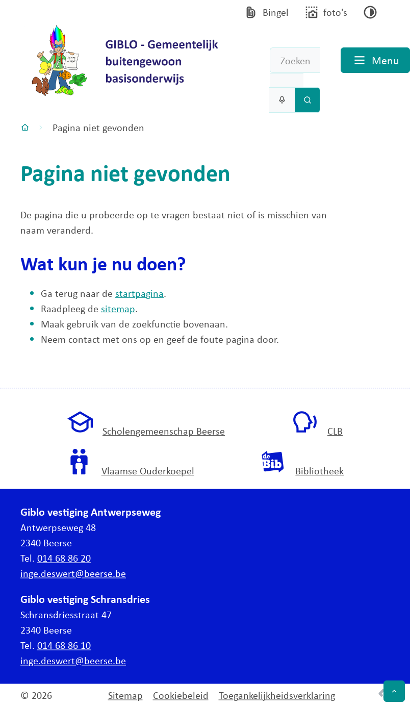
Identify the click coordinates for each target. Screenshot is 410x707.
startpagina (139, 293)
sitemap (118, 308)
